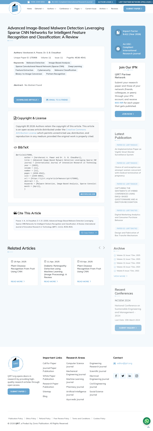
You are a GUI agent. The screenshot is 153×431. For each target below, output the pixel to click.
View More (121, 282)
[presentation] (99, 248)
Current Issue (90, 8)
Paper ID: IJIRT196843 (127, 151)
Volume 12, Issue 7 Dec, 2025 (128, 262)
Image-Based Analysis (59, 63)
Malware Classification (66, 70)
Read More (18, 282)
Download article (28, 100)
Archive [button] (102, 8)
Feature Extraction (25, 70)
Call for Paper (49, 363)
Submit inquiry (128, 334)
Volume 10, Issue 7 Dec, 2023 (128, 273)
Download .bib (87, 195)
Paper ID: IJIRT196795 (127, 217)
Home (29, 8)
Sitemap (47, 392)
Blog (45, 396)
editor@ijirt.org (124, 363)
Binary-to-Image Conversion (29, 74)
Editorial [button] (38, 8)
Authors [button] (50, 8)
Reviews (114, 8)
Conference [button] (64, 8)
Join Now (128, 114)
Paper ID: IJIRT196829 (127, 190)
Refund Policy (44, 419)
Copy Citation (88, 234)
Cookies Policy (99, 419)
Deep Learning (76, 66)
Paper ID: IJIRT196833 (127, 169)
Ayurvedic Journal (75, 399)
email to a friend (57, 100)
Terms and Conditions (81, 419)
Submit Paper (134, 8)
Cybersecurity (44, 70)
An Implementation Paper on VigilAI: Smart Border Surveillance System (128, 158)
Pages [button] (77, 8)
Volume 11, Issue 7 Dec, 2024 (128, 269)
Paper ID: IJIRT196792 (127, 235)
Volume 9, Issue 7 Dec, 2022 (128, 277)
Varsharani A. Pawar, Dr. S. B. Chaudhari (42, 52)
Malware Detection (36, 63)
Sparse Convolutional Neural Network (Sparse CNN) (40, 66)
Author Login (105, 2)
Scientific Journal (98, 371)
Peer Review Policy (61, 419)
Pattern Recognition (56, 74)
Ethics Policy (31, 419)
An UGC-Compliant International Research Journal (70, 2)
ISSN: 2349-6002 (36, 2)
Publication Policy (16, 419)
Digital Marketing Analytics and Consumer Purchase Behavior (127, 224)
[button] (147, 427)
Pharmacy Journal (75, 387)
